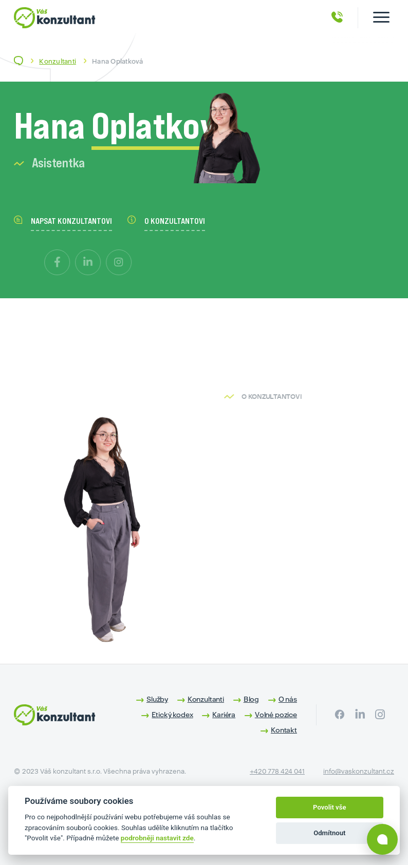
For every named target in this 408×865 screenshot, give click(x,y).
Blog (251, 699)
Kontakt (284, 730)
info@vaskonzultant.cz (358, 771)
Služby (157, 699)
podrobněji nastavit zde (157, 838)
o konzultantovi (166, 221)
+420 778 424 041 (277, 771)
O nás (288, 699)
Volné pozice (276, 714)
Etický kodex (172, 714)
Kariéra (223, 714)
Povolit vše (329, 807)
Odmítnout (329, 833)
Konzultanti (57, 61)
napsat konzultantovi (63, 221)
